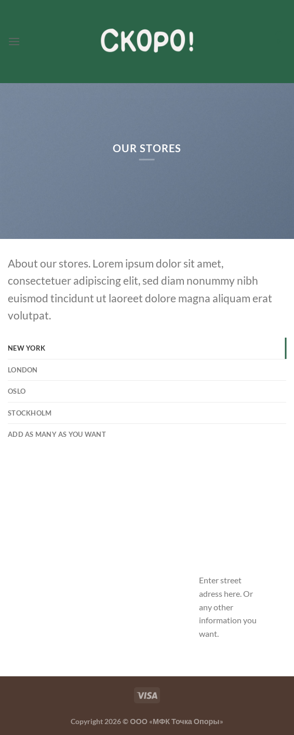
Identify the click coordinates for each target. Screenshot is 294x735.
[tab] (147, 348)
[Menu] (14, 41)
